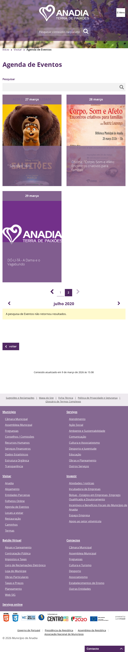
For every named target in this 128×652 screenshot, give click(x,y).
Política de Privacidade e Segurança (98, 397)
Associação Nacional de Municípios (64, 634)
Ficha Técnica (65, 397)
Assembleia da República (92, 630)
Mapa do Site (46, 397)
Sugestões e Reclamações (20, 397)
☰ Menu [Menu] (121, 12)
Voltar (13, 346)
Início (5, 49)
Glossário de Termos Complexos (63, 401)
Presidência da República (59, 630)
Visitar (18, 49)
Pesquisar (8, 79)
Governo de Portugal (28, 630)
